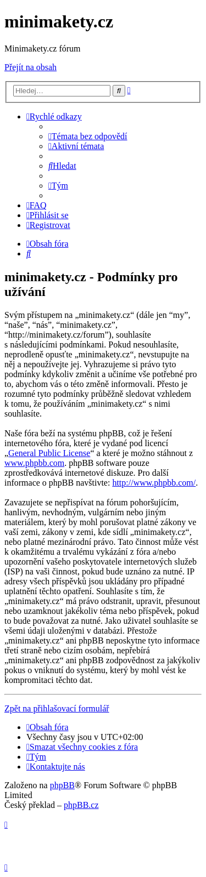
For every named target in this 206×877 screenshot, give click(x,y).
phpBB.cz (81, 805)
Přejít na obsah (30, 67)
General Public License (49, 453)
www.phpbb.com (34, 463)
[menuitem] (87, 136)
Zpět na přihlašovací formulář (56, 708)
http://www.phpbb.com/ (154, 482)
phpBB (62, 785)
